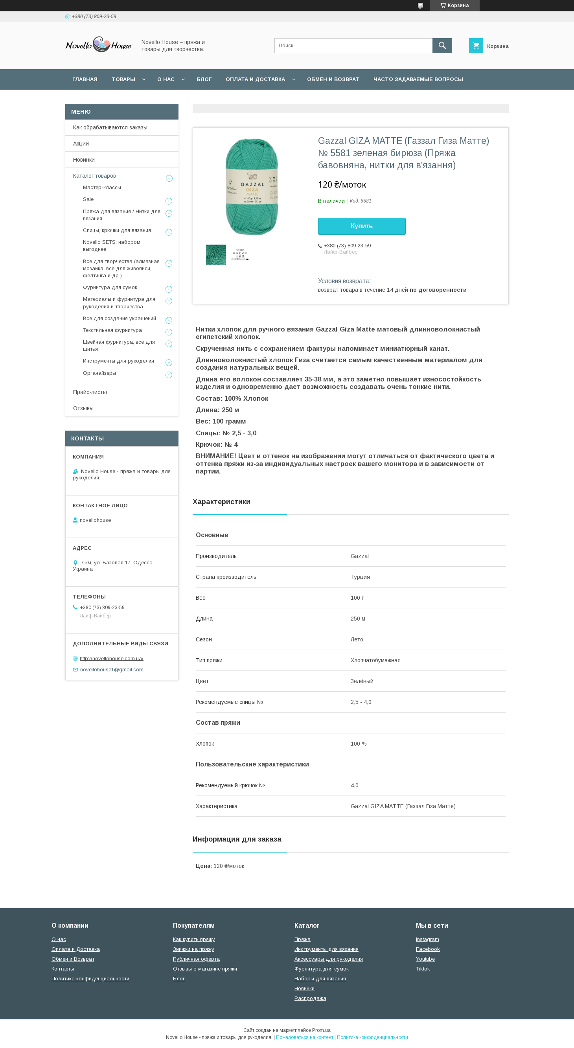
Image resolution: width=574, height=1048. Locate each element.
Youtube (425, 959)
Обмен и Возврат (73, 959)
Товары (123, 79)
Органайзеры (99, 373)
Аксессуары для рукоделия (328, 959)
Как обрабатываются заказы (110, 127)
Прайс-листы (90, 392)
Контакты (63, 969)
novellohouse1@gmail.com (112, 669)
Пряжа (302, 939)
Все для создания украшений (119, 318)
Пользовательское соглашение (122, 100)
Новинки (84, 160)
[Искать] (442, 45)
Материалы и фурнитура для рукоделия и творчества (119, 302)
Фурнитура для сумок (110, 287)
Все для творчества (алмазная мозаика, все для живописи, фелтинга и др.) (121, 268)
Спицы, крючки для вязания (117, 230)
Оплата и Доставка (255, 79)
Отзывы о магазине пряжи (205, 969)
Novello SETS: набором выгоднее (111, 245)
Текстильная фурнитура (112, 330)
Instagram (427, 939)
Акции (81, 143)
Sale (88, 199)
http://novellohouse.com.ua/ (112, 658)
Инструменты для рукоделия (118, 361)
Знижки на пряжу (193, 949)
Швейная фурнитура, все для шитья (119, 345)
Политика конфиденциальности (239, 100)
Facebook (428, 949)
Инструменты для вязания (326, 949)
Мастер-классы (102, 187)
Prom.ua (321, 1030)
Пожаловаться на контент (304, 1037)
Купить (362, 226)
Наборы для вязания (320, 979)
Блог (204, 79)
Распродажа (310, 998)
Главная (85, 79)
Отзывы (83, 408)
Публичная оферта (196, 959)
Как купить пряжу (194, 939)
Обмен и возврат (333, 79)
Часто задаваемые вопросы (418, 79)
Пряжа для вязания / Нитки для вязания (121, 214)
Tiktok (423, 969)
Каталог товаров (94, 176)
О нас (166, 79)
